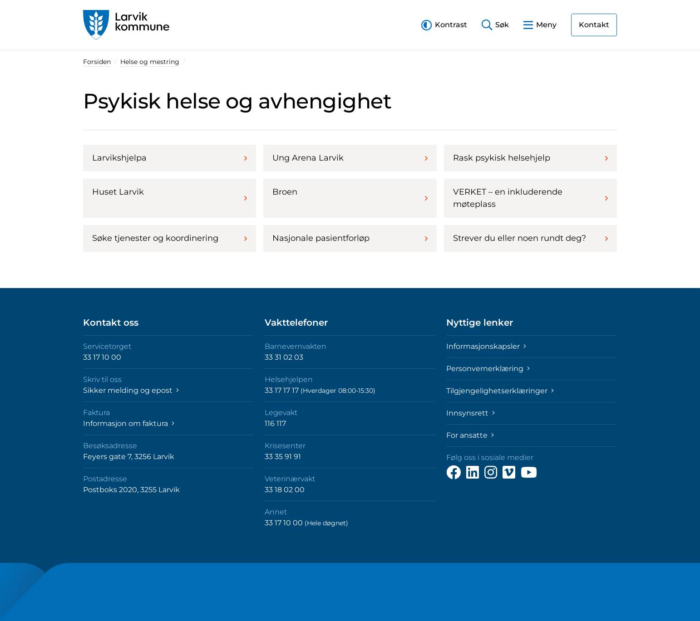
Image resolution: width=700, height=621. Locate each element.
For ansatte (470, 435)
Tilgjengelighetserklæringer (500, 390)
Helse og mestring (149, 62)
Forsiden (97, 62)
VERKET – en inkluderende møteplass (530, 198)
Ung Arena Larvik (349, 158)
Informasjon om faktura (128, 423)
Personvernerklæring (488, 368)
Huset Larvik (169, 194)
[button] (444, 24)
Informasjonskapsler (486, 346)
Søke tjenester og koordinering (169, 238)
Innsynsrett (470, 413)
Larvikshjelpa (169, 158)
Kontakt (594, 24)
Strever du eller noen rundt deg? (530, 238)
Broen (349, 194)
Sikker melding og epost (131, 390)
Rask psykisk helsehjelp (530, 158)
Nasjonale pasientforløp (349, 238)
